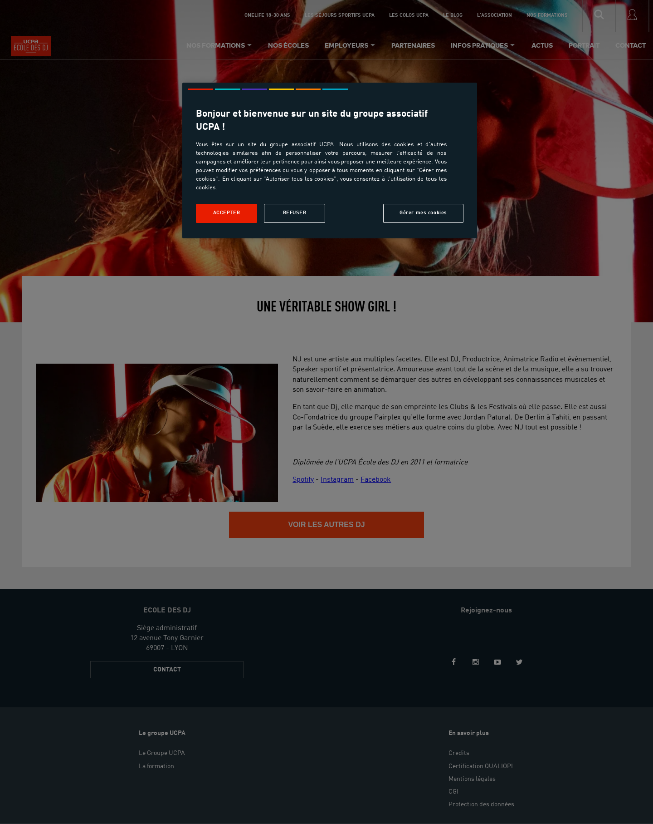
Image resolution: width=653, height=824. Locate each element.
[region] (329, 160)
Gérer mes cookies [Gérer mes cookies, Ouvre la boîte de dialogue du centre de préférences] (423, 213)
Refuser (295, 213)
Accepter (226, 213)
